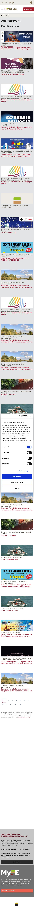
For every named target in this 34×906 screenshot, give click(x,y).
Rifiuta (17, 488)
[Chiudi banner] (31, 416)
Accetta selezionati (17, 482)
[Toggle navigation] (2, 9)
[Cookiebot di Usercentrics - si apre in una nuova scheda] (20, 416)
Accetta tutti (17, 476)
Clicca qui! (17, 862)
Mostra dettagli (23, 471)
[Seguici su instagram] (13, 3)
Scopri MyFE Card (8, 891)
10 (10, 704)
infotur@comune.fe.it (24, 718)
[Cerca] (31, 2)
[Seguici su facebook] (10, 3)
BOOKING (28, 9)
